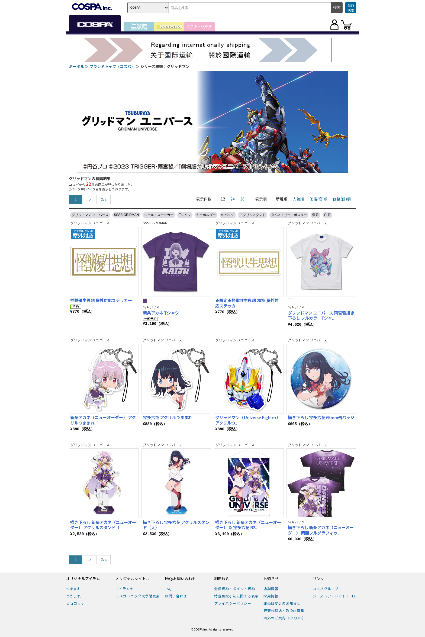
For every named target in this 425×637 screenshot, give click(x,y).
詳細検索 (350, 7)
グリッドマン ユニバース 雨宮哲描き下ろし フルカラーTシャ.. (321, 315)
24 (232, 199)
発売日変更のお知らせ (282, 603)
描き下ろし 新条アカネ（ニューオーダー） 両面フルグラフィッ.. (321, 530)
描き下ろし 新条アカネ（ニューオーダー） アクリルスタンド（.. (103, 525)
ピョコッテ (75, 603)
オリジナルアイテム (83, 578)
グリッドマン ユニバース (90, 215)
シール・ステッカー (158, 215)
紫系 (315, 215)
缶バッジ (227, 215)
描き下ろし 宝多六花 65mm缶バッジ (321, 417)
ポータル (76, 66)
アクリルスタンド (253, 215)
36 (242, 199)
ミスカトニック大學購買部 (137, 596)
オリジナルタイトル (132, 578)
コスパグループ (326, 588)
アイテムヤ (124, 588)
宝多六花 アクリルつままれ (167, 417)
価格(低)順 (342, 199)
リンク (318, 578)
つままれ (73, 588)
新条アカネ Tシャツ (161, 313)
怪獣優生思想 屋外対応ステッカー (101, 300)
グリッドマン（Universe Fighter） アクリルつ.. (247, 420)
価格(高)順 (318, 199)
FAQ (168, 588)
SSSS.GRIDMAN (126, 215)
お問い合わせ (176, 596)
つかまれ (73, 596)
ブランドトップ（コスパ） (112, 66)
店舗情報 (270, 588)
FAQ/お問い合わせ (180, 578)
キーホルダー (206, 215)
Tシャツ (185, 215)
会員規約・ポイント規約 (234, 588)
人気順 (298, 199)
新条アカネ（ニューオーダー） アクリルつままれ (103, 420)
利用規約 (221, 578)
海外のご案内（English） (284, 617)
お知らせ (271, 578)
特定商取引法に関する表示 (236, 596)
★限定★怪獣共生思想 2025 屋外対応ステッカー (246, 303)
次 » (104, 199)
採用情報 (270, 596)
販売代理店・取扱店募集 (283, 610)
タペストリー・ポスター (289, 215)
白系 (327, 215)
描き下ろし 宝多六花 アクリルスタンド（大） (176, 525)
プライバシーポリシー (232, 603)
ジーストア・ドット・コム (335, 596)
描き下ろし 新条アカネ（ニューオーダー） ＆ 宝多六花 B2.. (248, 525)
